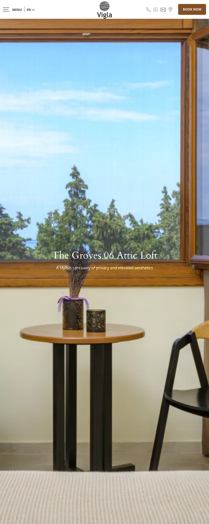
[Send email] (163, 9)
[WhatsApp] (155, 9)
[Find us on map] (170, 9)
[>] (12, 9)
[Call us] (148, 9)
